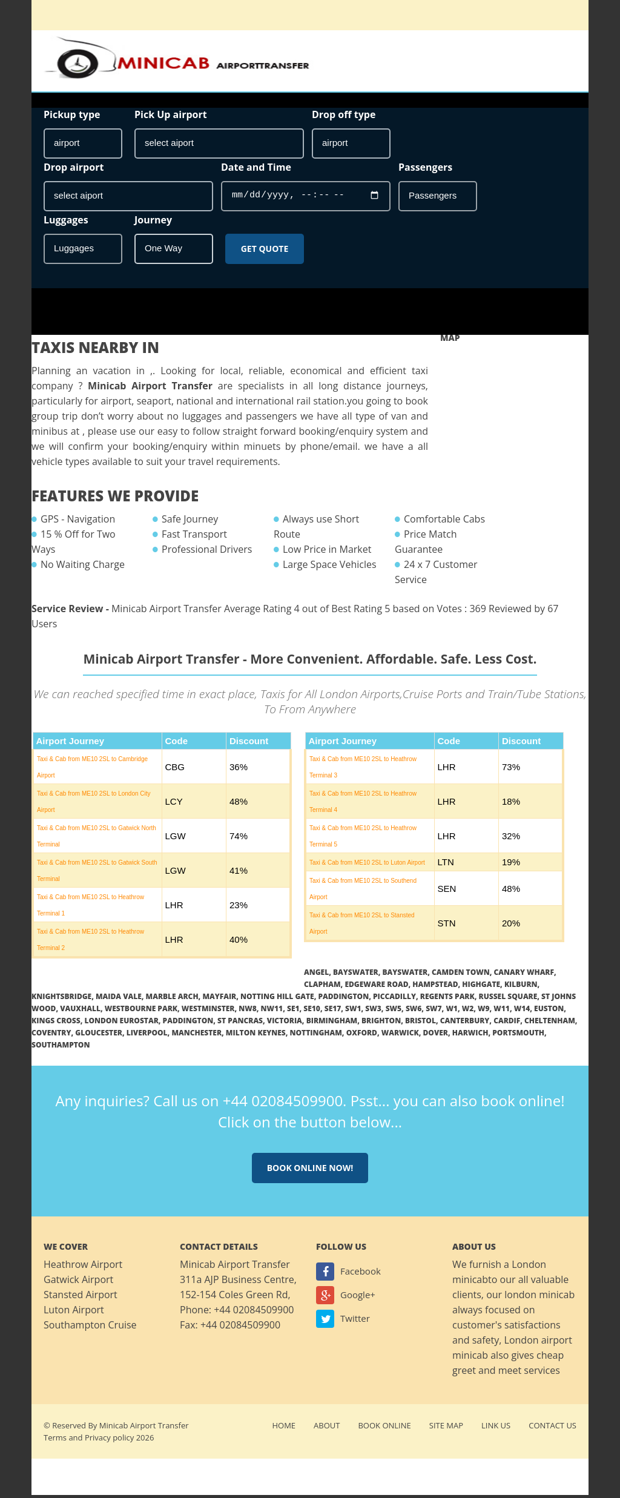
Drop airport (74, 169)
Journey (153, 222)
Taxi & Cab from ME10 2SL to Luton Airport (367, 865)
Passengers (425, 169)
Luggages (66, 222)
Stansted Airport (80, 1297)
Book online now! (310, 1170)
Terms (55, 1440)
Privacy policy (109, 1440)
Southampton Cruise (90, 1328)
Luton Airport (74, 1312)
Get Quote (265, 251)
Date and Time (256, 169)
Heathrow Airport (83, 1267)
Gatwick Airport (78, 1282)
